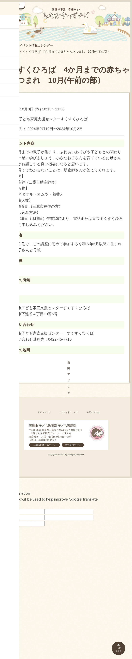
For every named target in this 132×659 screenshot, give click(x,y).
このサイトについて (69, 522)
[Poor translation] (8, 615)
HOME (7, 46)
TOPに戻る (118, 649)
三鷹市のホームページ (44, 554)
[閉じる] (100, 405)
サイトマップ (44, 522)
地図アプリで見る (67, 362)
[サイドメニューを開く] (13, 5)
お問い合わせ (93, 522)
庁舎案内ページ (72, 554)
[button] (67, 417)
